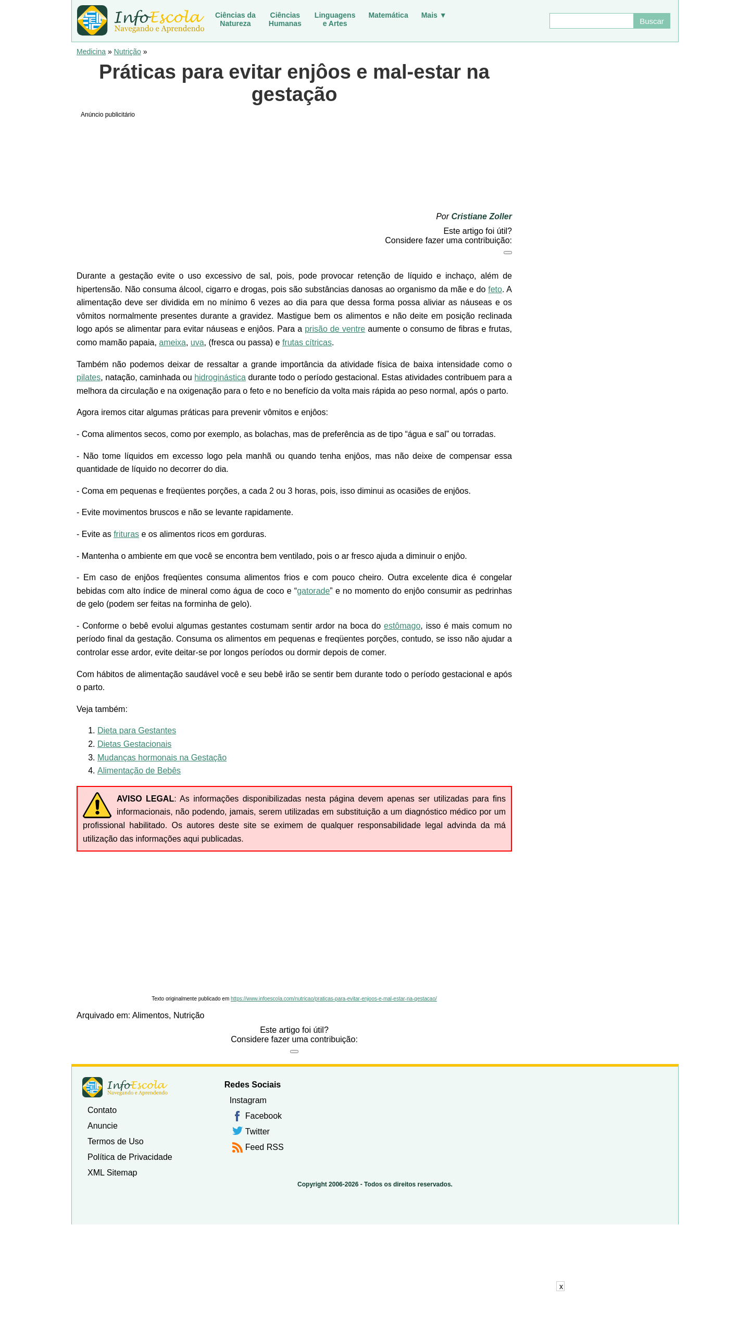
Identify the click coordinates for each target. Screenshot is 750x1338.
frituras (126, 534)
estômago (402, 625)
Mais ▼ (434, 15)
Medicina (91, 51)
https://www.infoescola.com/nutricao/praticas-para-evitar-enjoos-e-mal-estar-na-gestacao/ (334, 999)
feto (495, 289)
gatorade (313, 590)
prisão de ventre (335, 328)
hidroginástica (220, 377)
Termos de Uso (116, 1141)
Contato (102, 1110)
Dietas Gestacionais (134, 744)
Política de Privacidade (130, 1157)
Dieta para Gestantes (136, 730)
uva (197, 342)
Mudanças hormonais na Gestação (162, 757)
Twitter (257, 1131)
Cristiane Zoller (482, 216)
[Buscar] (591, 21)
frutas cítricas (307, 342)
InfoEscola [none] (125, 1087)
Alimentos (150, 1015)
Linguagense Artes (335, 19)
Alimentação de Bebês (139, 770)
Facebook (263, 1115)
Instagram (248, 1100)
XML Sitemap (112, 1172)
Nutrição (127, 51)
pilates (89, 377)
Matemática (388, 15)
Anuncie (103, 1125)
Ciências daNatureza (235, 19)
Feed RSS (264, 1147)
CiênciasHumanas (285, 19)
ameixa (172, 342)
